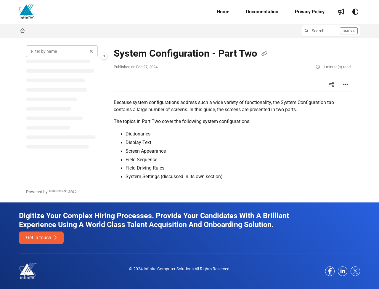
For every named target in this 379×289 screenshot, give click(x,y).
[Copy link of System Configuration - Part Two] (264, 54)
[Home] (22, 31)
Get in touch (41, 237)
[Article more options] (346, 84)
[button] (26, 11)
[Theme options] (355, 12)
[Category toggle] (104, 56)
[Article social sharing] (331, 84)
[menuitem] (223, 12)
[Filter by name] (62, 51)
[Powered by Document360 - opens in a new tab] (51, 191)
